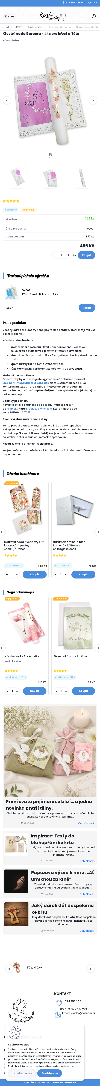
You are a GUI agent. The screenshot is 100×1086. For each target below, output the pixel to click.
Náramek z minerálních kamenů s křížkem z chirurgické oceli (69, 545)
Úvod (6, 27)
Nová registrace (89, 2)
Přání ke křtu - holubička (70, 656)
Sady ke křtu (35, 27)
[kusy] (61, 255)
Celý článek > (86, 823)
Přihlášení (70, 2)
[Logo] (53, 16)
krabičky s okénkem (39, 408)
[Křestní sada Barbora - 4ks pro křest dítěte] (50, 100)
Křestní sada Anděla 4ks (22, 656)
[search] (93, 16)
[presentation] (7, 100)
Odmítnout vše (22, 1073)
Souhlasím (50, 1073)
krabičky (12, 408)
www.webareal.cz (64, 1082)
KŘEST (18, 27)
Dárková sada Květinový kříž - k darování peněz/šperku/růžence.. (25, 545)
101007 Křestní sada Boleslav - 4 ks (40, 292)
